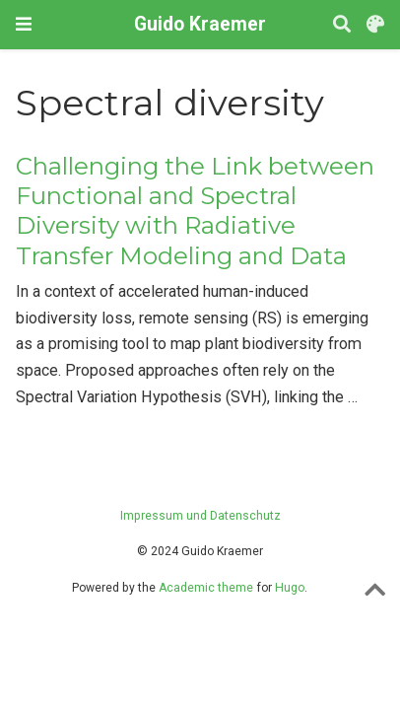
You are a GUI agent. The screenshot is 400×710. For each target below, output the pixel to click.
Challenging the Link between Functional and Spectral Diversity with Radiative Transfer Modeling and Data (195, 211)
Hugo (289, 588)
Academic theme (206, 588)
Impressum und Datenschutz (200, 516)
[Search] (342, 25)
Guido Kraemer (200, 24)
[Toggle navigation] (24, 24)
